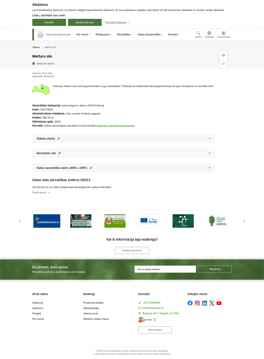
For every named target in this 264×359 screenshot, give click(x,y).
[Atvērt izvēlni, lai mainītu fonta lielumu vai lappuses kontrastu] (224, 35)
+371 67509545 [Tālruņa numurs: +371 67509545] (151, 302)
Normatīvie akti (46, 153)
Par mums (38, 318)
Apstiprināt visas (85, 22)
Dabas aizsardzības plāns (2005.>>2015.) (62, 167)
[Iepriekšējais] (19, 221)
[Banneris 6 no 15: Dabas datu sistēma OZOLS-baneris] (217, 220)
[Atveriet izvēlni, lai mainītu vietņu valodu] (209, 35)
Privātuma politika (93, 302)
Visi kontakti (155, 329)
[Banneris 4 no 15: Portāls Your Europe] (149, 220)
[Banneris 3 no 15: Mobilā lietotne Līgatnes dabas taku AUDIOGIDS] (115, 220)
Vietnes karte (90, 313)
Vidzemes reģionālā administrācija (115, 125)
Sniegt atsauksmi (132, 250)
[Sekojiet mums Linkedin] (204, 303)
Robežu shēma (46, 138)
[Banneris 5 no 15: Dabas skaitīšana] (183, 220)
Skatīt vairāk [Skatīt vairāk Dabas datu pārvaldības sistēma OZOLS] (39, 192)
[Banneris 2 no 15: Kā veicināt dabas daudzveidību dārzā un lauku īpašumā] (80, 220)
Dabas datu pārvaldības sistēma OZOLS (61, 180)
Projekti (36, 313)
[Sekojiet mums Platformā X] (211, 303)
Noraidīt (49, 22)
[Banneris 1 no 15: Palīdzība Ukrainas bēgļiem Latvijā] (46, 220)
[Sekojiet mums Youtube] (219, 303)
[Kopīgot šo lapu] (223, 64)
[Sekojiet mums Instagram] (197, 303)
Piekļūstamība (91, 308)
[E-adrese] (145, 319)
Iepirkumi (37, 308)
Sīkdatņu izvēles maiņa (96, 318)
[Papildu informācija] (154, 319)
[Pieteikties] (215, 269)
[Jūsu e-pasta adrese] (165, 269)
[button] (58, 138)
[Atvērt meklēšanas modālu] (198, 35)
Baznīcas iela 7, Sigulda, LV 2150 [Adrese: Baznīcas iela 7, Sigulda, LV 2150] (160, 313)
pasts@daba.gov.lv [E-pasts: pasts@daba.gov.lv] (152, 308)
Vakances (37, 302)
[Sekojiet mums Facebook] (190, 303)
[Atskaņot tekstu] (46, 63)
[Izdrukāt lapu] (223, 55)
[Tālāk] (244, 221)
